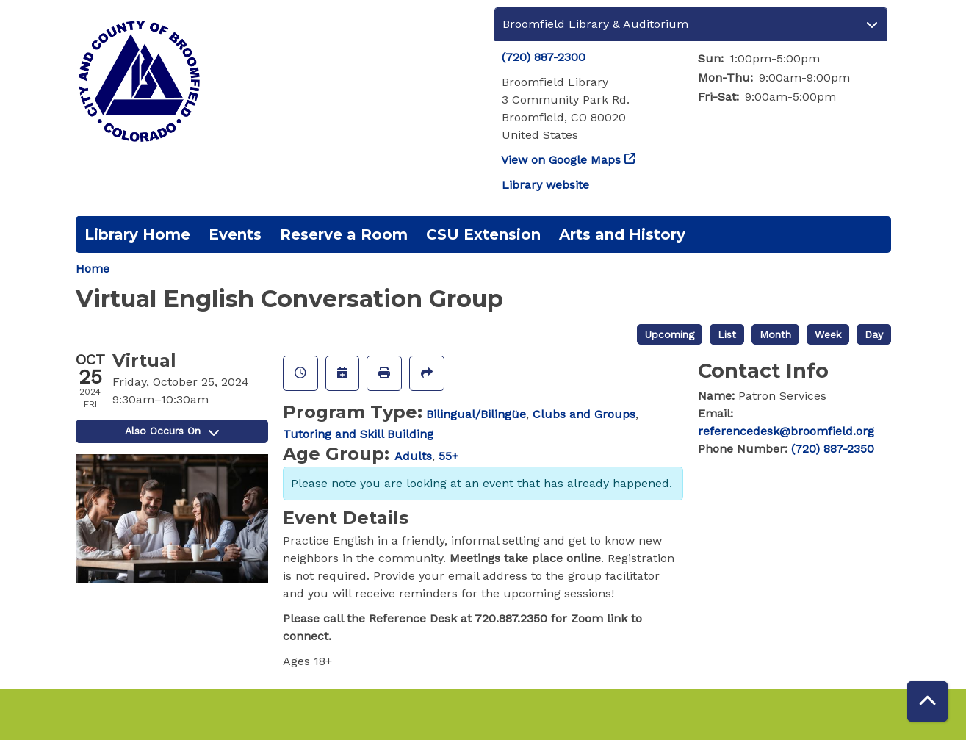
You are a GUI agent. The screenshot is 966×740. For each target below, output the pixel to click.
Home (92, 269)
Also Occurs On (172, 431)
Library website (545, 185)
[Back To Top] (927, 701)
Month (775, 334)
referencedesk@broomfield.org (786, 431)
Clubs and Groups (584, 414)
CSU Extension (483, 234)
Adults (413, 456)
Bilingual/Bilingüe (476, 414)
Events (235, 234)
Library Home (137, 234)
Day (874, 334)
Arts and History (622, 234)
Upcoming (669, 334)
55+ (448, 456)
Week (828, 334)
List (727, 334)
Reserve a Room (344, 234)
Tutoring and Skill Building (358, 434)
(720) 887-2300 (543, 57)
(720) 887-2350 (832, 449)
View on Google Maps (561, 160)
